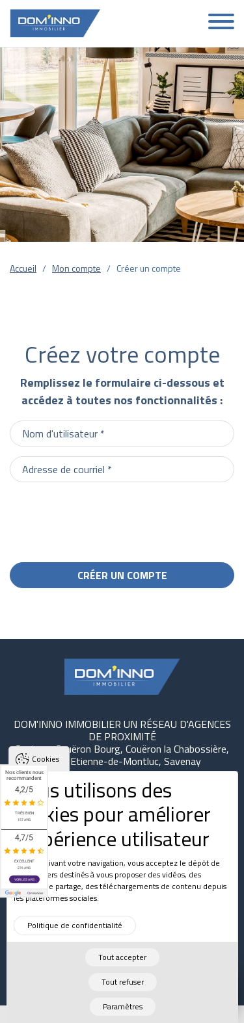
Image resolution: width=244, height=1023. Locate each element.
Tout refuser (123, 989)
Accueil (23, 268)
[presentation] (135, 517)
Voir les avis (24, 879)
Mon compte (76, 268)
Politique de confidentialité (74, 932)
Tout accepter (122, 964)
